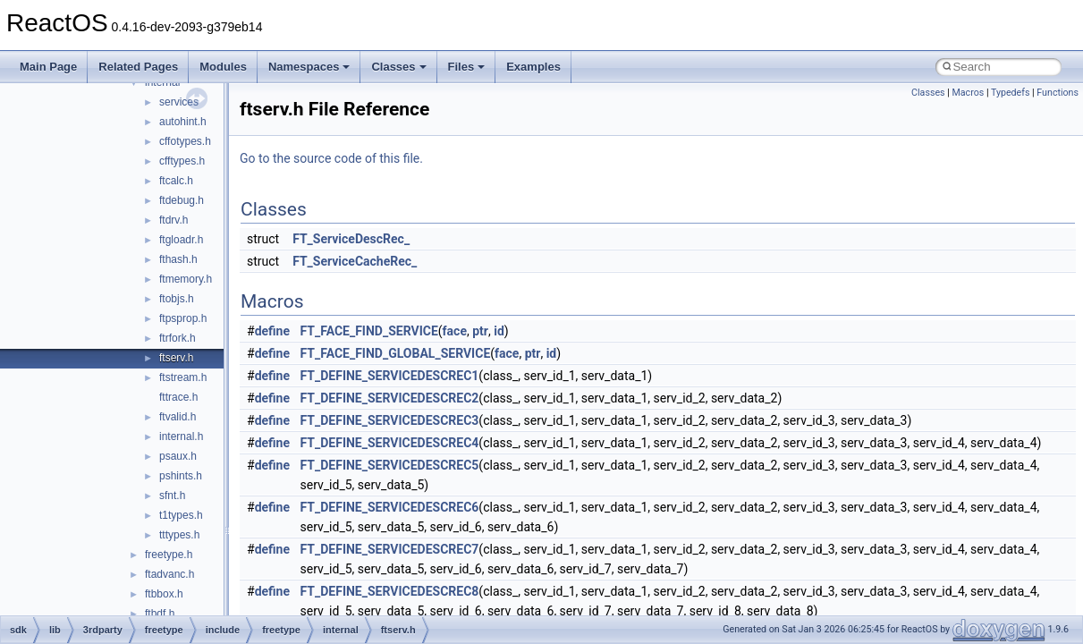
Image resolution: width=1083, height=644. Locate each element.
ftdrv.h (173, 220)
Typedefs (1010, 92)
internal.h (181, 436)
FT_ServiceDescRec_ (351, 239)
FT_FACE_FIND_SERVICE (369, 331)
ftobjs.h (176, 298)
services (179, 102)
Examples (533, 66)
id (499, 331)
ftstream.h (183, 377)
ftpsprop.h (183, 318)
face (455, 331)
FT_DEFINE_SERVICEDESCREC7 (389, 549)
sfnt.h (172, 495)
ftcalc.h (176, 180)
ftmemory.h (185, 279)
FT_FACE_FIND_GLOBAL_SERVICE (395, 353)
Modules (223, 66)
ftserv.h (176, 358)
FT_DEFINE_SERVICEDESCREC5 (389, 465)
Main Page (48, 66)
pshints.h (180, 476)
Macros (968, 92)
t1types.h (181, 515)
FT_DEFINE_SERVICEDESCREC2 (389, 398)
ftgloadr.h (181, 239)
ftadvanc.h (169, 574)
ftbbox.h (164, 594)
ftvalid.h (177, 417)
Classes (398, 66)
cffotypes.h (185, 141)
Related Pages (138, 66)
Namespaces (309, 66)
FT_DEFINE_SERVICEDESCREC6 (389, 507)
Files (467, 66)
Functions (1057, 92)
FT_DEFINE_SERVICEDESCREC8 (389, 591)
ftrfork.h (177, 338)
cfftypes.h (182, 161)
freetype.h (168, 554)
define (272, 331)
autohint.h (183, 121)
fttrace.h (178, 397)
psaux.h (178, 456)
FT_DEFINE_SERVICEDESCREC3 (389, 420)
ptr (480, 331)
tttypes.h (179, 535)
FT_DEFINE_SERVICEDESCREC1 (389, 376)
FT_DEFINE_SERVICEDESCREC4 (389, 443)
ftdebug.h (181, 200)
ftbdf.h (159, 613)
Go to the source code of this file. (331, 158)
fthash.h (178, 259)
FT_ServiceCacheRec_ (354, 261)
